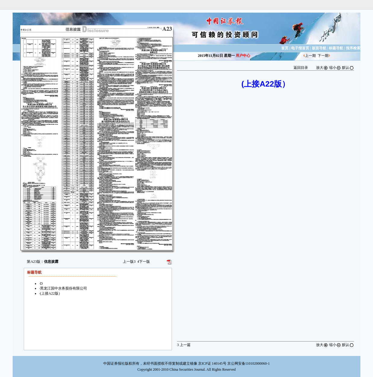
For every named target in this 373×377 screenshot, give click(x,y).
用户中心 (243, 56)
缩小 (335, 68)
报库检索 (353, 48)
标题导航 (336, 48)
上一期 (310, 56)
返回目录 (301, 68)
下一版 (143, 261)
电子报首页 (300, 48)
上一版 (129, 261)
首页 (284, 48)
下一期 (323, 56)
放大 (322, 68)
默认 (348, 68)
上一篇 (184, 345)
